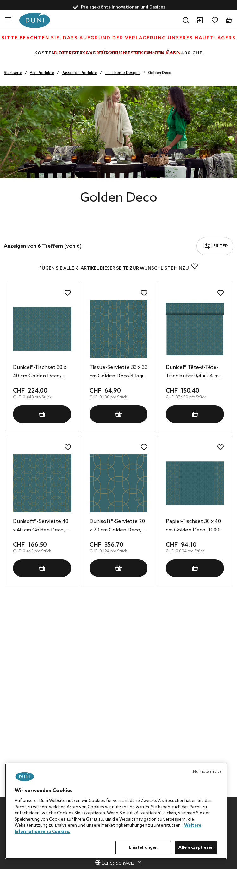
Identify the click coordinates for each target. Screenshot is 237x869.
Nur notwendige (207, 771)
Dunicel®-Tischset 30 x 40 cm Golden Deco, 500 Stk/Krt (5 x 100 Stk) (41, 372)
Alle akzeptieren (196, 847)
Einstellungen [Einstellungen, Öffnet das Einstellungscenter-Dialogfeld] (143, 847)
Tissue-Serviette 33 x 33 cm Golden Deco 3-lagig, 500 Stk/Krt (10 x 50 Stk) (118, 372)
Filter (22, 229)
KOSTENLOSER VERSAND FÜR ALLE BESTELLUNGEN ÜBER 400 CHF (118, 53)
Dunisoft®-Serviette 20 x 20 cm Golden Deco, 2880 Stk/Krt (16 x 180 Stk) (117, 526)
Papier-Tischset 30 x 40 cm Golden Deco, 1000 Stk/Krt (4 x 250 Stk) (193, 526)
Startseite (13, 73)
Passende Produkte (79, 73)
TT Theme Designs (122, 73)
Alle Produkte (42, 73)
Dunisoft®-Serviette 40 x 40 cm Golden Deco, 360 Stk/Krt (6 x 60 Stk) (40, 526)
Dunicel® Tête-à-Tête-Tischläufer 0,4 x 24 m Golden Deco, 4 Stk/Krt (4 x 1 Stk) (194, 372)
